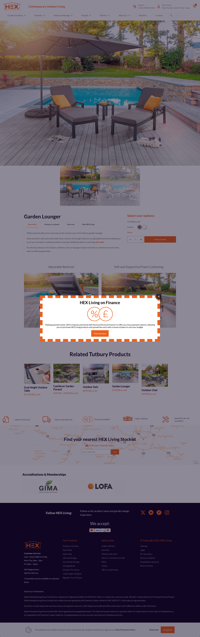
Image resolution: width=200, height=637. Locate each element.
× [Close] (159, 296)
